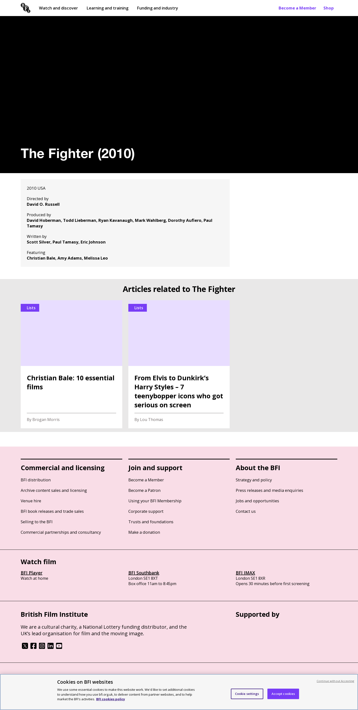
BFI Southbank (143, 573)
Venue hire (31, 501)
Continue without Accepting (335, 681)
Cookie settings (247, 693)
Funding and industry (157, 8)
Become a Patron (144, 490)
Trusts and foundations (150, 521)
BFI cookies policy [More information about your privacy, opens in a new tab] (110, 699)
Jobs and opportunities (257, 501)
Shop (328, 8)
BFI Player (31, 573)
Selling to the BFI (37, 521)
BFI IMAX (245, 573)
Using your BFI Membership (154, 501)
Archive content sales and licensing (54, 490)
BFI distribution (36, 480)
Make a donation (144, 532)
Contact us (246, 511)
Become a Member (297, 8)
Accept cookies (283, 693)
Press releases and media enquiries (269, 490)
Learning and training (107, 8)
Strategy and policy (254, 480)
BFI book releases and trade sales (52, 511)
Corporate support (145, 511)
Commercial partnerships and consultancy (61, 532)
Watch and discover (58, 8)
